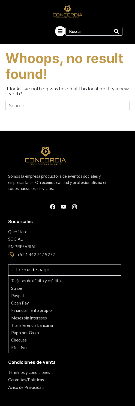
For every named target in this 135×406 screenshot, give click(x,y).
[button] (60, 31)
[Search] (116, 31)
